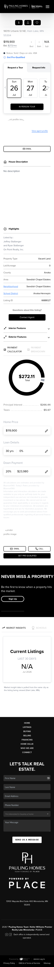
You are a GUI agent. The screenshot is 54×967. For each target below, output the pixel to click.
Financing (27, 740)
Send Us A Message (27, 840)
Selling (27, 735)
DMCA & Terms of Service (29, 963)
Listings (27, 727)
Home (27, 723)
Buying (27, 731)
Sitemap (47, 963)
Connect (27, 752)
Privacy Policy (9, 963)
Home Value (27, 744)
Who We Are (27, 748)
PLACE (39, 930)
